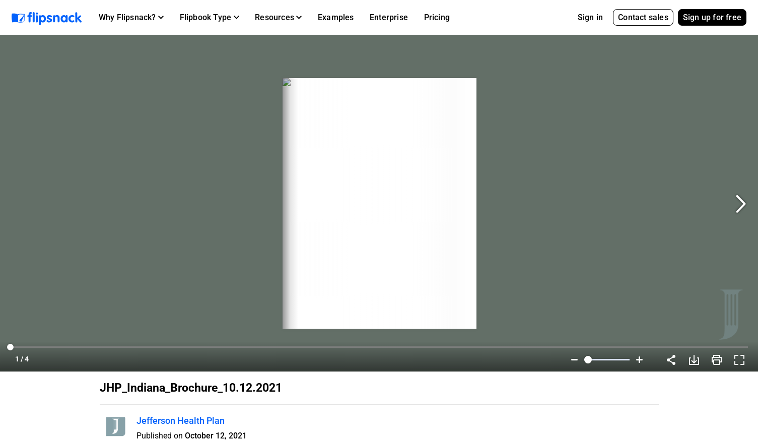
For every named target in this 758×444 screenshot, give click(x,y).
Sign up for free (712, 17)
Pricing (437, 17)
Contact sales (643, 17)
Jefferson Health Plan (180, 420)
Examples (336, 17)
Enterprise (389, 17)
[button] (131, 17)
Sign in (590, 17)
